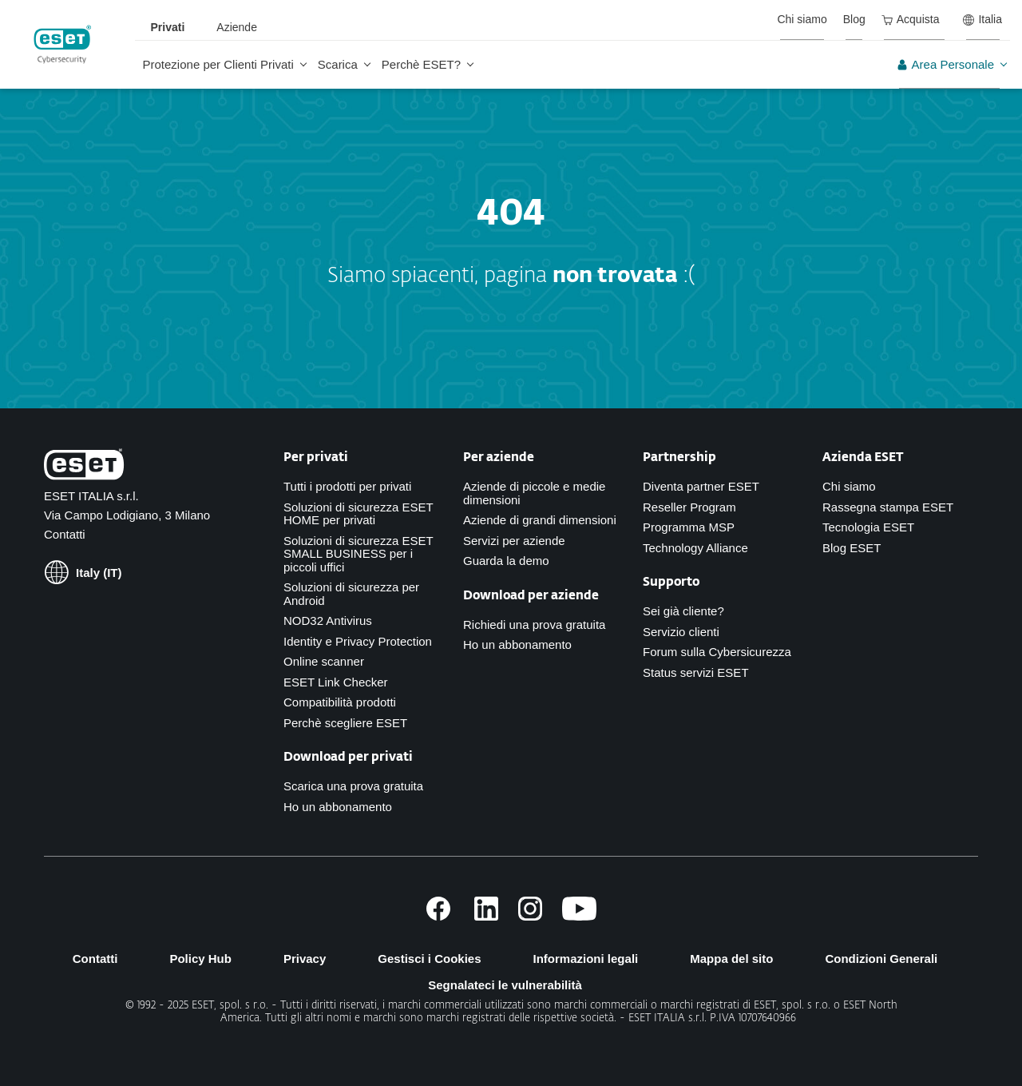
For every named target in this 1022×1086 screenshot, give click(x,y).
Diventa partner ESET (701, 486)
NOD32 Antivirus (327, 620)
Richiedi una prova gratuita (534, 624)
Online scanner (323, 661)
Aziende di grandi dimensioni (539, 520)
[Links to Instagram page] (530, 916)
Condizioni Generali (881, 958)
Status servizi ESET (696, 672)
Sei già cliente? (683, 611)
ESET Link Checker (335, 682)
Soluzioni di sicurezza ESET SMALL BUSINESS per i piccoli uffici (358, 554)
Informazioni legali (586, 958)
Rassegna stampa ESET (887, 507)
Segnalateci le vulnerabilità (505, 985)
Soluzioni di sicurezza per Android (351, 593)
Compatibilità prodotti (339, 702)
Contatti (64, 534)
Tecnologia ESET (868, 527)
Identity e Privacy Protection (357, 641)
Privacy (304, 958)
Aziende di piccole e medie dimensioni (534, 493)
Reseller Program (689, 507)
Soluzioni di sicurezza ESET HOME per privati (358, 513)
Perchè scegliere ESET (345, 723)
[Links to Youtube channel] (579, 916)
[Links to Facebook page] (438, 916)
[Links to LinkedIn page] (486, 916)
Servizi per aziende (514, 540)
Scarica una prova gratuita (353, 786)
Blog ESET (851, 548)
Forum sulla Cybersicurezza (717, 651)
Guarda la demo (506, 560)
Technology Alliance (695, 548)
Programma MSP (689, 527)
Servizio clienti (681, 631)
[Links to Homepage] (84, 467)
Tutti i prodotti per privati (347, 486)
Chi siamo (849, 486)
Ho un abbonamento (337, 807)
